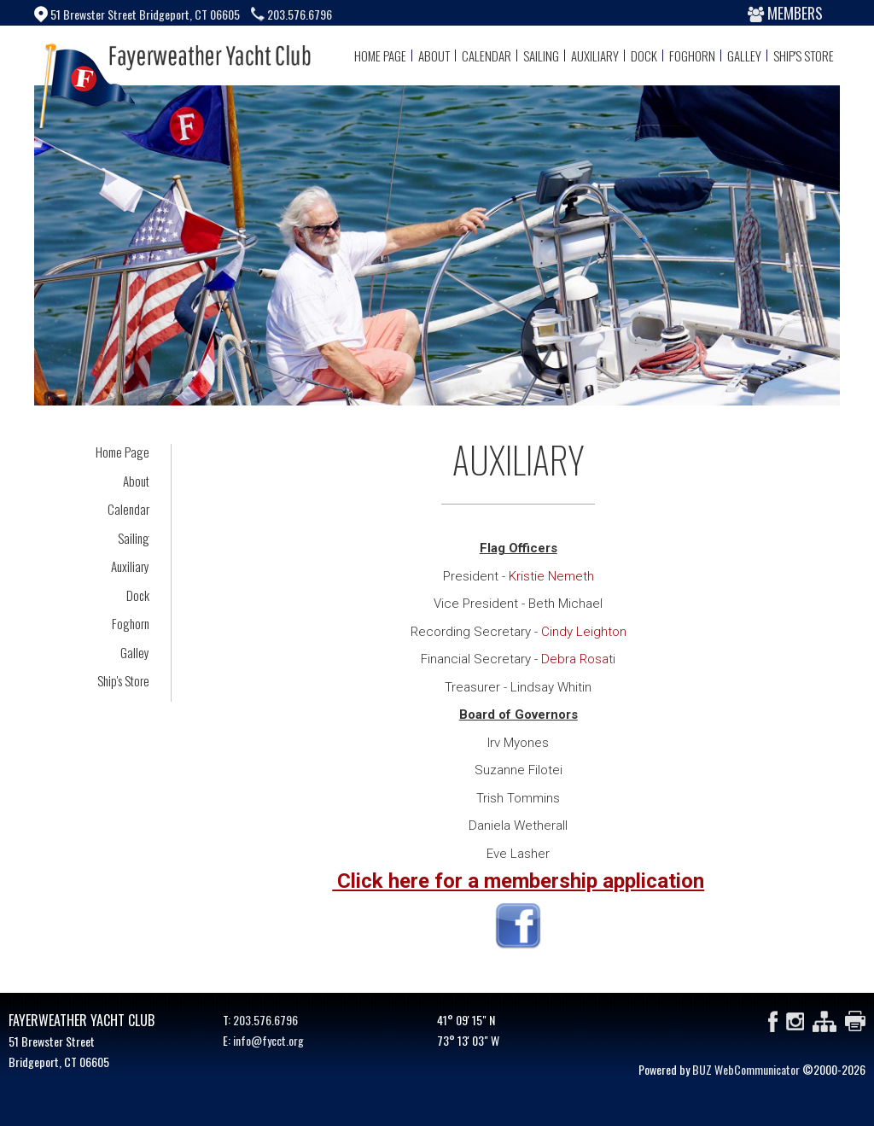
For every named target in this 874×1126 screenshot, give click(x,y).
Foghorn (692, 55)
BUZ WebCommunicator (746, 1069)
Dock (644, 55)
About (434, 55)
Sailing (541, 55)
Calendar (486, 55)
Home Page (380, 55)
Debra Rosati (578, 659)
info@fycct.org (268, 1040)
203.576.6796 (265, 1020)
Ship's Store (803, 55)
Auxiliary (595, 55)
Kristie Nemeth (551, 576)
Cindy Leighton (583, 631)
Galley (744, 55)
